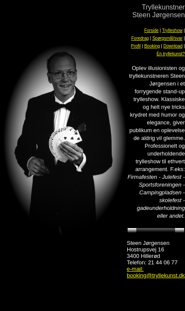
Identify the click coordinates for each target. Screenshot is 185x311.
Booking (152, 46)
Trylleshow (172, 30)
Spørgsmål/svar (167, 38)
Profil (136, 46)
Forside (151, 30)
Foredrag (140, 38)
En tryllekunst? (171, 53)
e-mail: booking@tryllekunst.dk (156, 272)
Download (172, 46)
